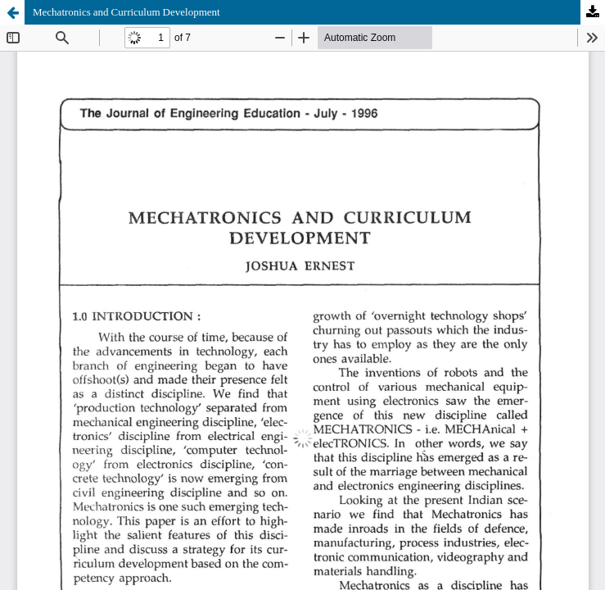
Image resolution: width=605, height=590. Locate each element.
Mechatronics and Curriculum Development (126, 12)
